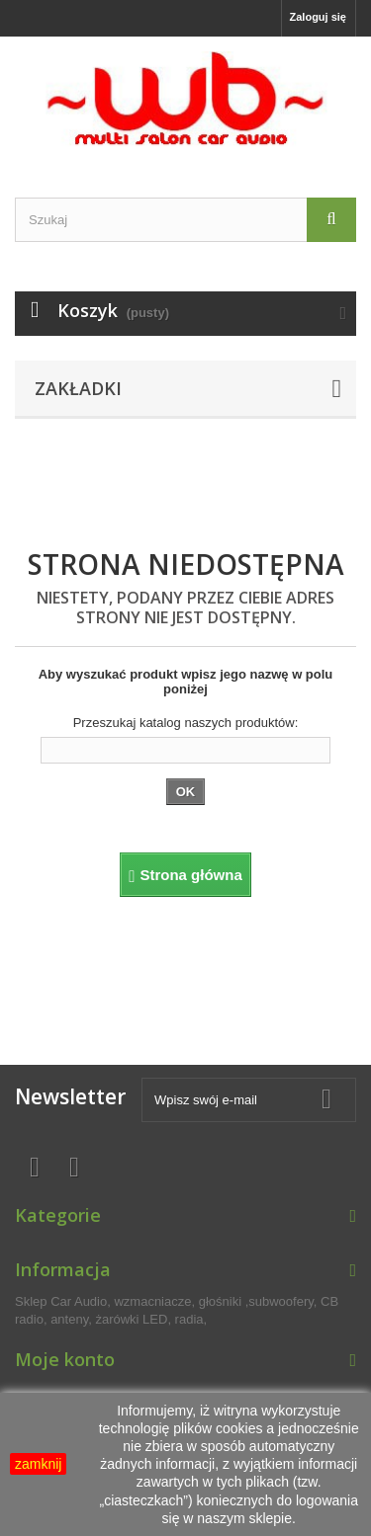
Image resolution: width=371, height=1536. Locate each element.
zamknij (38, 1464)
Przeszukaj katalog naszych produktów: (186, 722)
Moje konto (65, 1359)
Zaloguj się (318, 17)
